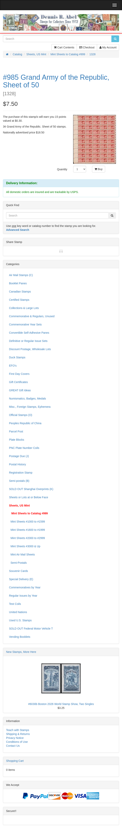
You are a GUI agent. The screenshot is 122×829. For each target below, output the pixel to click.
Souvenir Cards (18, 571)
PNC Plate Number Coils (24, 447)
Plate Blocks (16, 439)
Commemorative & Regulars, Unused (32, 316)
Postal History (17, 464)
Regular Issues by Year (23, 595)
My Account (108, 47)
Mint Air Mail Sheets (22, 554)
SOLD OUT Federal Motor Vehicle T (31, 628)
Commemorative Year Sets (25, 324)
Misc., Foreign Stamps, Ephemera (30, 406)
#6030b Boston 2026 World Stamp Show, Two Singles (61, 704)
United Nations (18, 612)
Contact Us (13, 745)
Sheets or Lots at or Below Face (28, 497)
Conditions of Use (17, 741)
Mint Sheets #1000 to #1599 (27, 521)
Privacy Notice (15, 737)
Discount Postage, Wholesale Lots (30, 349)
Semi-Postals (18, 562)
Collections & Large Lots (24, 308)
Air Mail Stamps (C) (21, 275)
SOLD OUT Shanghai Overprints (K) (31, 489)
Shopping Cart (15, 760)
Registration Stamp (20, 472)
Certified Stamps (19, 299)
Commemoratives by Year (24, 587)
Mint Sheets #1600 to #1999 (27, 529)
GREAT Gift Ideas (20, 390)
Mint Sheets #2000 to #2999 (27, 538)
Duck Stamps (17, 357)
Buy (99, 169)
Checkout (87, 47)
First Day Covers (19, 373)
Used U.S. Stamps (20, 620)
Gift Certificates (18, 382)
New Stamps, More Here (21, 651)
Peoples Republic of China (25, 423)
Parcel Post (16, 431)
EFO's (12, 365)
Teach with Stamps (17, 730)
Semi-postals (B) (19, 480)
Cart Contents (64, 47)
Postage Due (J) (19, 456)
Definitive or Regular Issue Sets (28, 340)
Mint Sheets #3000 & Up (24, 546)
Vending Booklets (19, 636)
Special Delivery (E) (21, 579)
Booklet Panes (18, 283)
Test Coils (15, 603)
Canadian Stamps (20, 291)
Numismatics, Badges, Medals (27, 398)
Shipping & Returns (18, 734)
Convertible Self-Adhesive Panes (29, 332)
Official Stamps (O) (20, 415)
